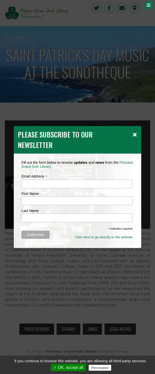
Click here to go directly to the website (104, 237)
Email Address (34, 176)
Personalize (100, 368)
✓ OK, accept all (68, 367)
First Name (30, 194)
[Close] (134, 134)
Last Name (30, 211)
